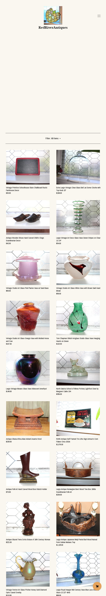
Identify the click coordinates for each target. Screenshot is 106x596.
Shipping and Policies (13, 582)
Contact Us (10, 579)
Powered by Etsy (12, 589)
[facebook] (6, 575)
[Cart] (97, 586)
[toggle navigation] (99, 16)
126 (65, 563)
